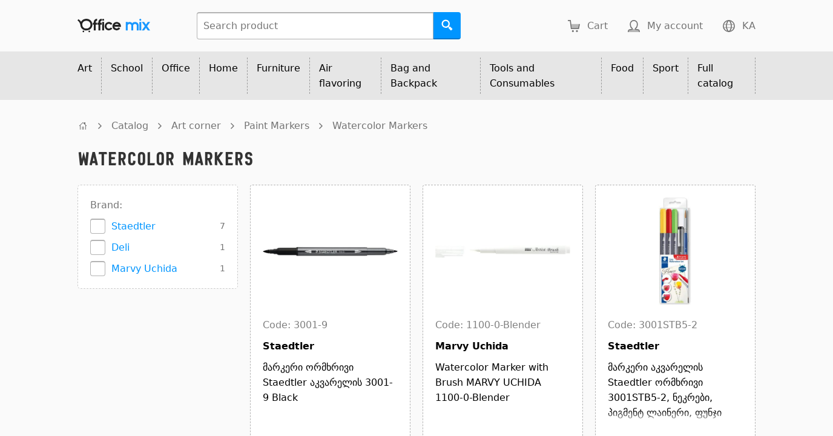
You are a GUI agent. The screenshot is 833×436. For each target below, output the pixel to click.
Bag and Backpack (413, 75)
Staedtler (133, 226)
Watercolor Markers (379, 125)
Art (84, 68)
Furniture (278, 68)
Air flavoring (340, 75)
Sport (666, 68)
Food (622, 68)
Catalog (129, 125)
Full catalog (715, 75)
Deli (120, 247)
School (127, 68)
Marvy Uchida (144, 268)
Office (176, 68)
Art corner (196, 125)
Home (223, 68)
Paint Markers (276, 125)
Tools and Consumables (522, 75)
